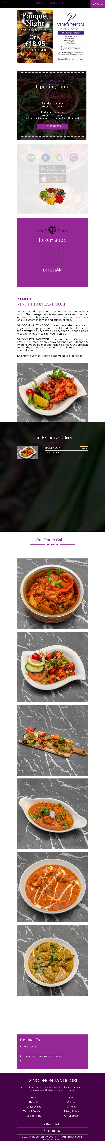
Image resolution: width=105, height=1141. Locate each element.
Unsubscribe (71, 1116)
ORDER (84, 448)
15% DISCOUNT (53, 447)
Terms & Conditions (33, 1111)
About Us (34, 1102)
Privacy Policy (71, 1111)
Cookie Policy (34, 1116)
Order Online (33, 1106)
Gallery (71, 1102)
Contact (71, 1106)
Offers (71, 1097)
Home (33, 1097)
